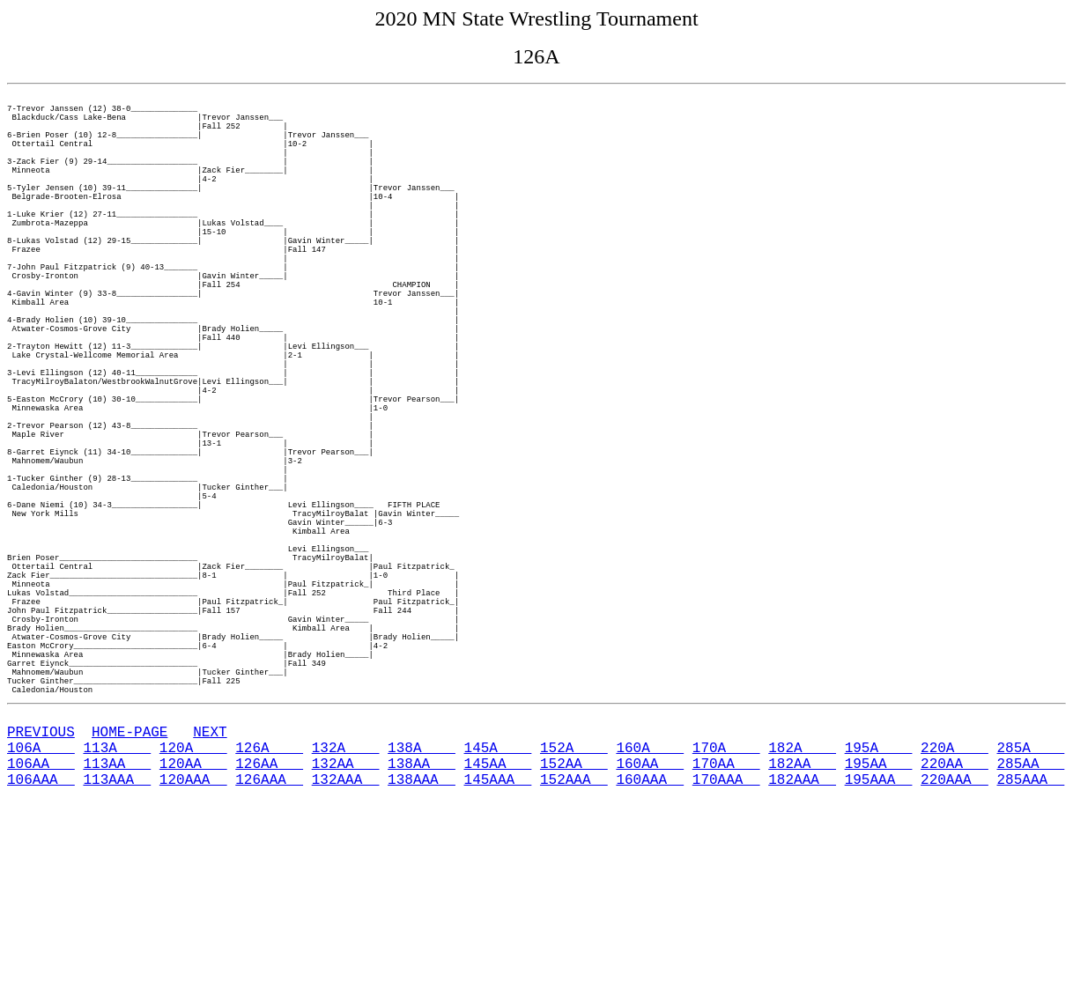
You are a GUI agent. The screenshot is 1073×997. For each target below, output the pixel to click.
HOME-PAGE (129, 917)
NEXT (209, 917)
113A (117, 937)
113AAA (117, 976)
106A (41, 937)
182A (802, 937)
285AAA (1030, 976)
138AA (421, 956)
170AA (726, 956)
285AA (1030, 956)
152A (574, 937)
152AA (574, 956)
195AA (879, 956)
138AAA (421, 976)
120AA (193, 956)
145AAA (498, 976)
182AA (802, 956)
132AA (346, 956)
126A (269, 937)
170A (726, 937)
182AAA (802, 976)
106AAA (41, 976)
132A (346, 937)
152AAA (574, 976)
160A (650, 937)
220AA (954, 956)
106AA (41, 956)
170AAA (726, 976)
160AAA (650, 976)
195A (879, 937)
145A (498, 937)
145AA (498, 956)
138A (421, 937)
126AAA (269, 976)
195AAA (879, 976)
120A (193, 937)
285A (1030, 937)
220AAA (954, 976)
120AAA (193, 976)
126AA (269, 956)
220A (954, 937)
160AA (650, 956)
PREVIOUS (41, 917)
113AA (117, 956)
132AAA (346, 976)
